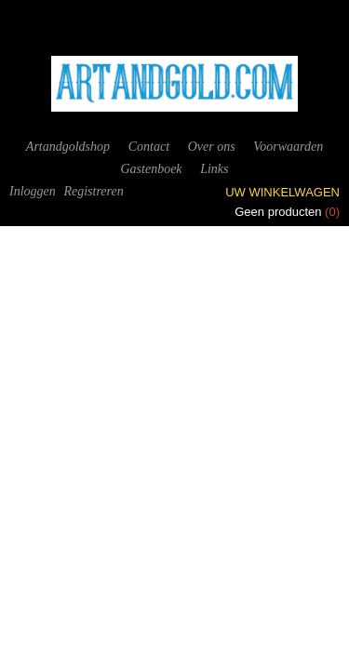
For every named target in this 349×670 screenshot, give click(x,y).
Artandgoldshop (68, 147)
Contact (148, 147)
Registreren (93, 191)
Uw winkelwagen (282, 192)
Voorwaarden (288, 147)
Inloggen (32, 191)
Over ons (211, 147)
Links (214, 169)
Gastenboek (150, 169)
